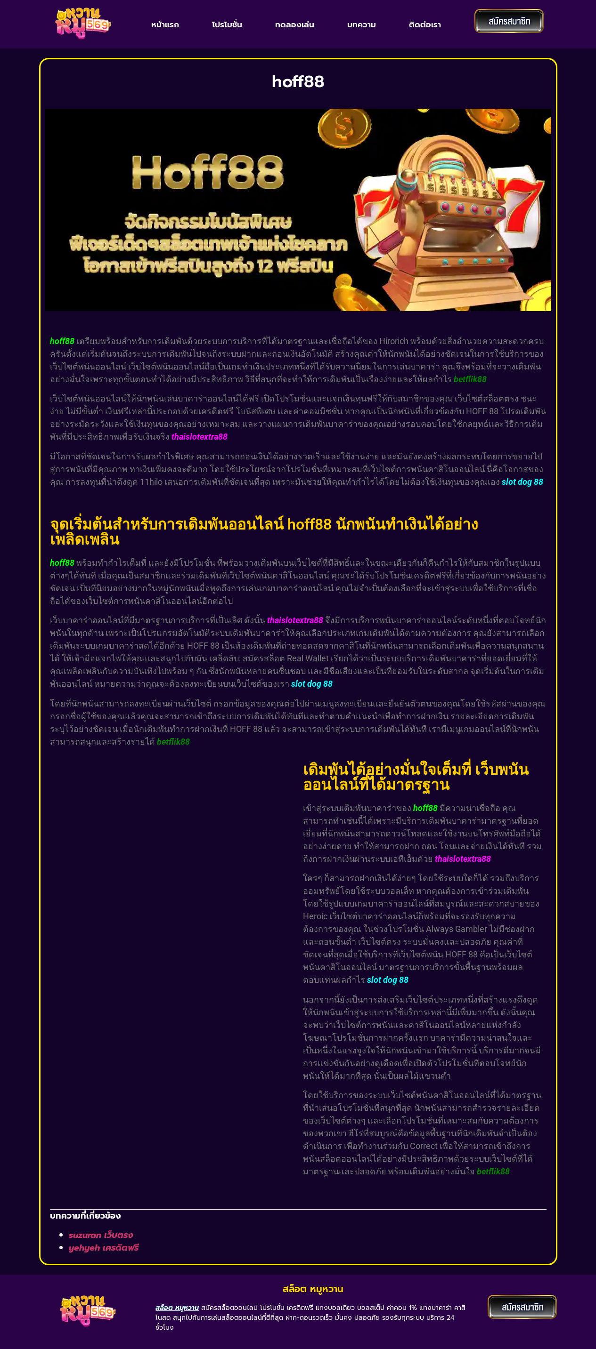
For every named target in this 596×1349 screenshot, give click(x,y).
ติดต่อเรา (425, 24)
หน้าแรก (165, 24)
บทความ (361, 24)
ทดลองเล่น (294, 24)
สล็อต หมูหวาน (313, 1289)
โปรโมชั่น (227, 24)
